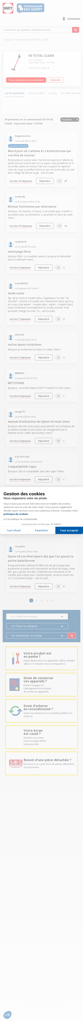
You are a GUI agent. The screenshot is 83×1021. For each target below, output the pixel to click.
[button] (53, 600)
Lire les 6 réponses (20, 479)
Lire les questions (14, 93)
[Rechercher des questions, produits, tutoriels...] (75, 30)
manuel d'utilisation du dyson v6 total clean (39, 421)
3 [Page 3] (41, 600)
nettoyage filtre (19, 252)
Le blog (52, 93)
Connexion (73, 18)
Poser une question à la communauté (26, 80)
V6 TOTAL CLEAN (41, 56)
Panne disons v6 (19, 505)
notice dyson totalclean (24, 344)
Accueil (8, 39)
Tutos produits (36, 93)
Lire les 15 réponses (21, 181)
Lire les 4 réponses (20, 267)
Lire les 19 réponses (21, 225)
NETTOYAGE (16, 383)
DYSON (51, 62)
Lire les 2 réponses (20, 357)
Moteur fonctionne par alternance (32, 206)
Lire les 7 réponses (20, 319)
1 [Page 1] (31, 600)
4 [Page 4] (47, 600)
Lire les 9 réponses (20, 396)
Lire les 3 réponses (20, 440)
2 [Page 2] (36, 600)
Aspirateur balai (37, 62)
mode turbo (16, 293)
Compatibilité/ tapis (22, 467)
